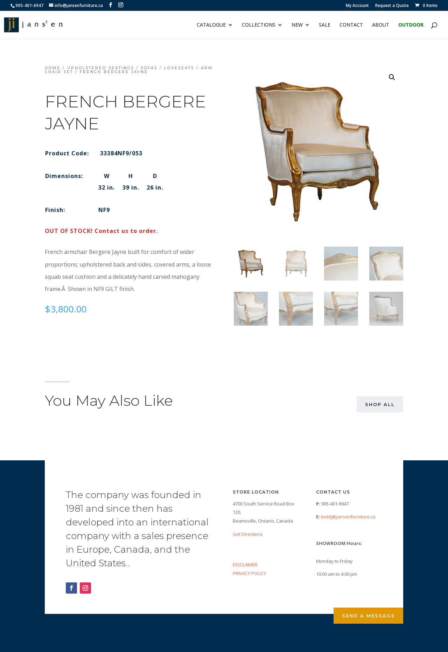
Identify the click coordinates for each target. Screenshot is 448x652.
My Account (357, 5)
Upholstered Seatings (100, 68)
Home (53, 68)
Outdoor (411, 25)
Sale (324, 25)
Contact (351, 25)
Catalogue (211, 25)
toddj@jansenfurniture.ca (348, 516)
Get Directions (248, 534)
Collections (258, 25)
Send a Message (368, 615)
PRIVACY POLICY (249, 573)
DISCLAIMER (245, 564)
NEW (297, 25)
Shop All (380, 404)
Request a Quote (392, 5)
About (380, 25)
